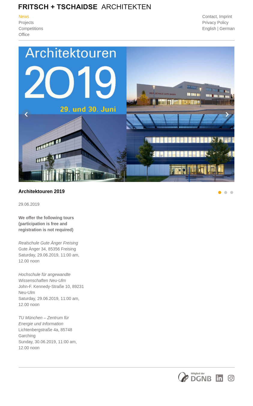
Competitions (31, 28)
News (24, 16)
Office (24, 34)
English (209, 28)
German (227, 28)
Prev (26, 114)
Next (227, 114)
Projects (26, 22)
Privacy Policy (215, 22)
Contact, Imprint (217, 16)
